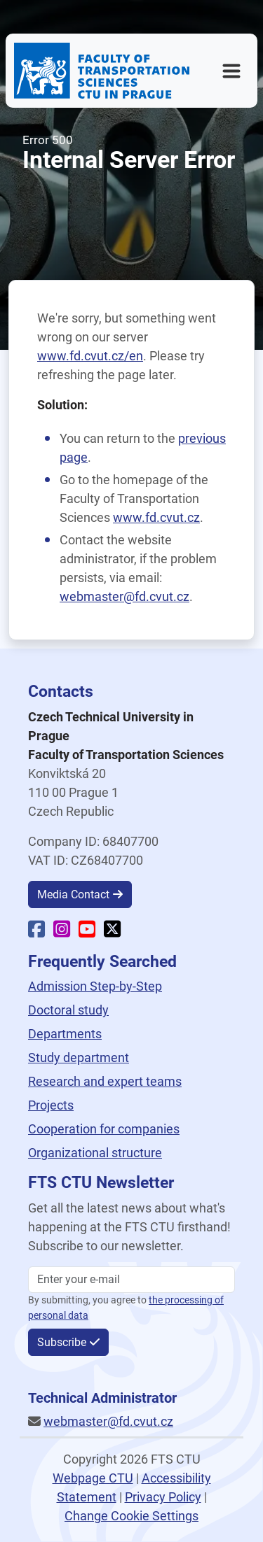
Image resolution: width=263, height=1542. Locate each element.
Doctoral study (68, 1010)
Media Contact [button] (73, 894)
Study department (78, 1057)
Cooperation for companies (104, 1129)
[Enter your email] (131, 1279)
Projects (51, 1105)
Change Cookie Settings (131, 1515)
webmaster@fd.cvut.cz (124, 596)
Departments (65, 1033)
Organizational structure (95, 1152)
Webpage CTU (93, 1478)
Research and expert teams (105, 1081)
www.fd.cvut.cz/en (90, 355)
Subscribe (61, 1342)
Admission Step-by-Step (95, 986)
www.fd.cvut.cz (156, 517)
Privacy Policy (163, 1497)
